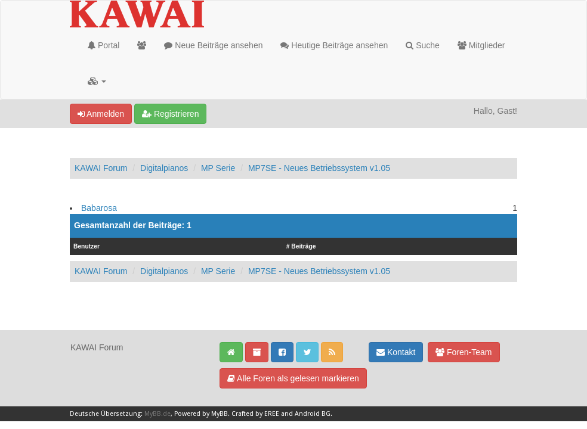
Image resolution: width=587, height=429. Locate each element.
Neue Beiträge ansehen (213, 45)
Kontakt (395, 352)
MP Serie (218, 168)
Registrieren (170, 114)
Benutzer (86, 246)
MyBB (219, 414)
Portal (103, 45)
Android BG (312, 414)
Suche (423, 45)
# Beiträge (301, 246)
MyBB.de (157, 414)
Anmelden (101, 114)
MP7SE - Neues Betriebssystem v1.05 (319, 168)
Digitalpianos (164, 168)
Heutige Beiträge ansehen (334, 45)
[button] (97, 81)
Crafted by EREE (255, 414)
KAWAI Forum (101, 168)
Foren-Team (463, 352)
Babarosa (99, 208)
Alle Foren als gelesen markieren (293, 378)
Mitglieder (481, 45)
